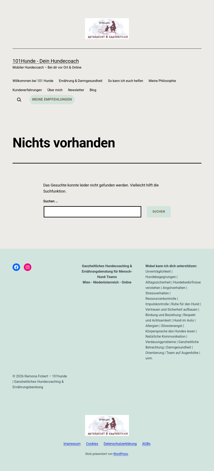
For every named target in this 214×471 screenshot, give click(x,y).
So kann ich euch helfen (125, 81)
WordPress (120, 454)
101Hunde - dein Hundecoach (46, 61)
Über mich (54, 90)
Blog (93, 90)
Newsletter (76, 90)
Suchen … (50, 201)
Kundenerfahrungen (27, 90)
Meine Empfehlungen (52, 99)
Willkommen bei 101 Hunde (33, 81)
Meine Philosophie (162, 81)
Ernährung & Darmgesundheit (80, 81)
